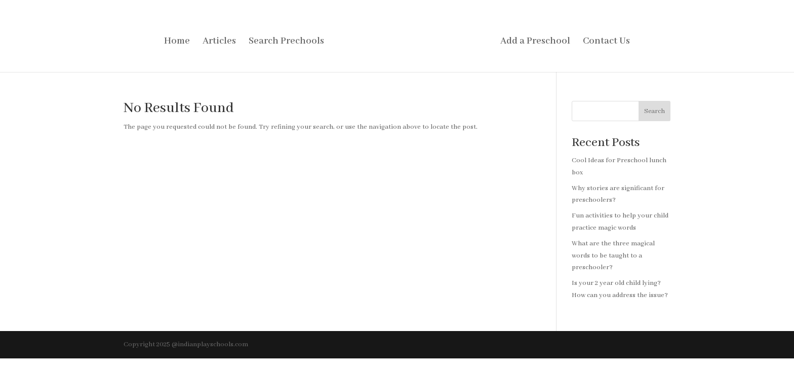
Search (654, 111)
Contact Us (606, 42)
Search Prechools (286, 42)
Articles (219, 42)
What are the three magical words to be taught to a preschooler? (613, 255)
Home (177, 42)
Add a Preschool (535, 42)
